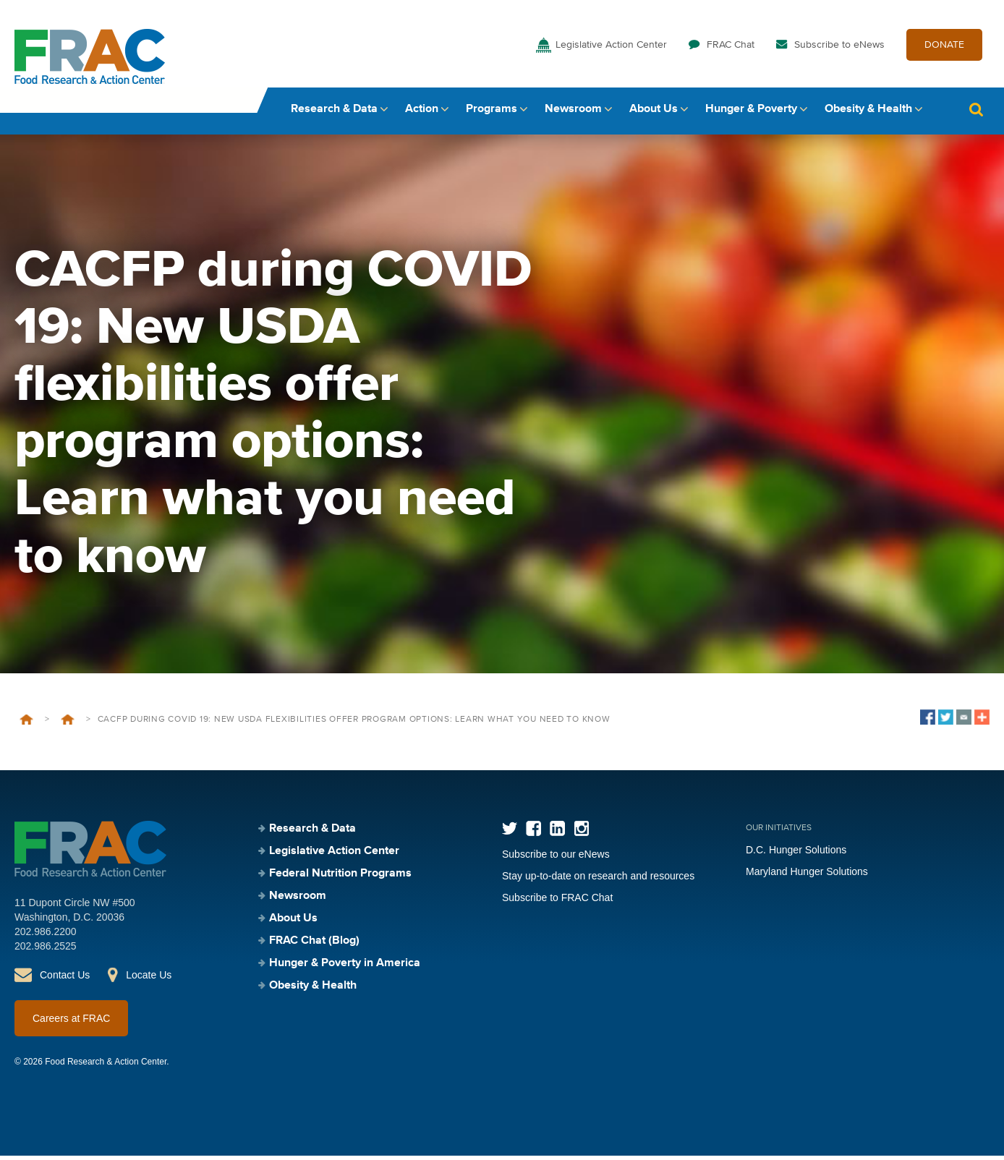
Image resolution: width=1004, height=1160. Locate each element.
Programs (491, 113)
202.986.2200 (45, 936)
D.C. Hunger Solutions (796, 854)
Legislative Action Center (611, 49)
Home (26, 724)
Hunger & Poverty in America (344, 967)
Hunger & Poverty (751, 113)
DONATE (944, 49)
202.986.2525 (45, 950)
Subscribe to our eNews (556, 858)
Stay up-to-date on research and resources (598, 880)
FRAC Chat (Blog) (314, 945)
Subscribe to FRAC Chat (557, 902)
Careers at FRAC (71, 1022)
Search (976, 114)
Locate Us (148, 979)
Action (421, 113)
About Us (653, 113)
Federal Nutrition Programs (340, 878)
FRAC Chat (730, 49)
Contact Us (65, 979)
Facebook (533, 832)
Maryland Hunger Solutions (807, 876)
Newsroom (573, 113)
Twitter (509, 832)
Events (68, 724)
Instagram (581, 832)
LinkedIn (557, 832)
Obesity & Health (868, 113)
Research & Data (334, 113)
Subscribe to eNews (839, 49)
